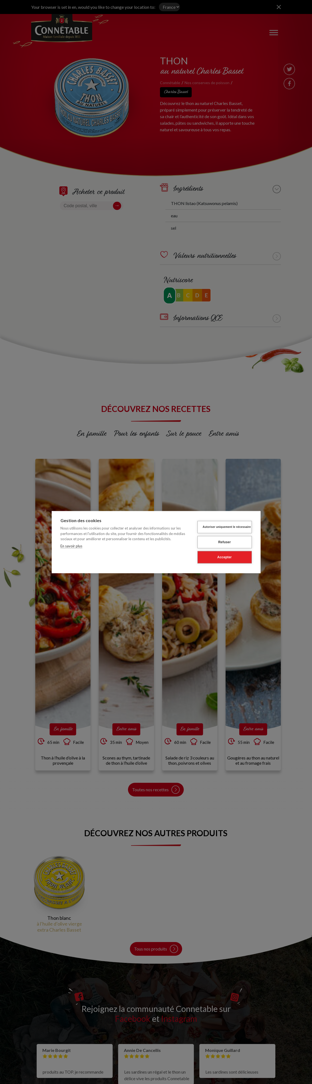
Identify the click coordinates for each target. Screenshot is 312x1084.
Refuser (224, 542)
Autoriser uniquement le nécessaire (227, 526)
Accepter (224, 557)
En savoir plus (71, 546)
